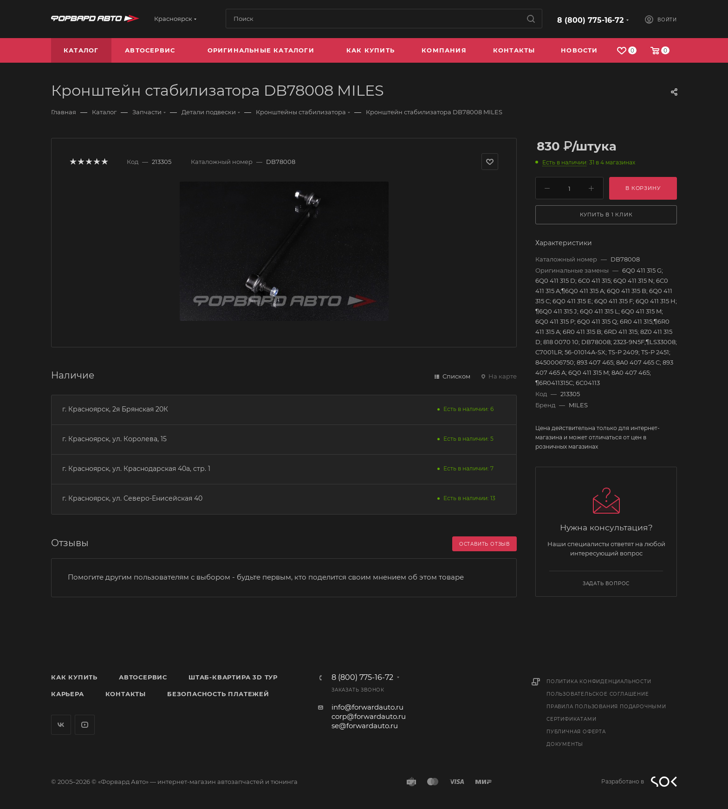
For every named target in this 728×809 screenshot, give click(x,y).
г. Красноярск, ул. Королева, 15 (114, 439)
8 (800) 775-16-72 (590, 20)
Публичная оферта (576, 732)
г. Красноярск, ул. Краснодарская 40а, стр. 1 (136, 468)
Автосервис (143, 677)
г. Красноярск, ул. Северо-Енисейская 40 (132, 498)
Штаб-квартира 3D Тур (233, 677)
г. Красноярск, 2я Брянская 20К (115, 409)
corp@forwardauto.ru (369, 716)
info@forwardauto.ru (367, 707)
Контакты (125, 694)
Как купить (74, 677)
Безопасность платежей (218, 694)
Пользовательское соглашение (597, 694)
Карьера (67, 694)
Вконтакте (61, 725)
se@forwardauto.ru (365, 725)
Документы (564, 744)
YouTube (85, 725)
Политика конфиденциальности (598, 682)
